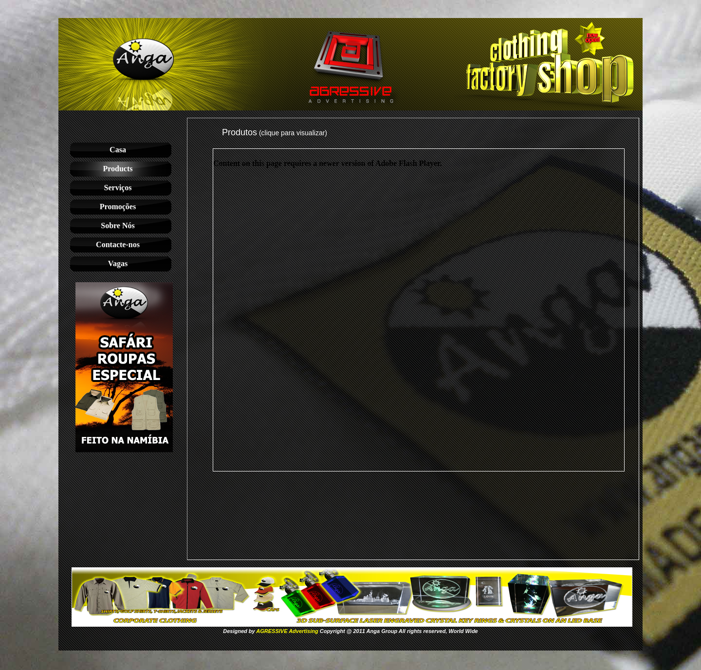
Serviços (118, 187)
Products (117, 168)
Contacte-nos (118, 244)
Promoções (118, 206)
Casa (118, 149)
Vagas (118, 263)
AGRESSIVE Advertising (287, 631)
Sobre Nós (118, 225)
